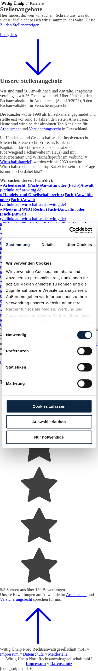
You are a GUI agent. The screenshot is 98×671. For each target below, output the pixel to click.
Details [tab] (48, 244)
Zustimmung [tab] (18, 244)
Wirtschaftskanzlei (15, 162)
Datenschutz (33, 654)
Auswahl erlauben (49, 421)
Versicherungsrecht (16, 599)
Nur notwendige (49, 437)
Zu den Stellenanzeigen (19, 25)
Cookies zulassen (49, 406)
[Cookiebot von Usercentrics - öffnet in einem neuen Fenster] (70, 230)
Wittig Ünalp (12, 3)
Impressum (9, 654)
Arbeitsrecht (76, 594)
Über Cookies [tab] (79, 244)
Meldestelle (58, 654)
